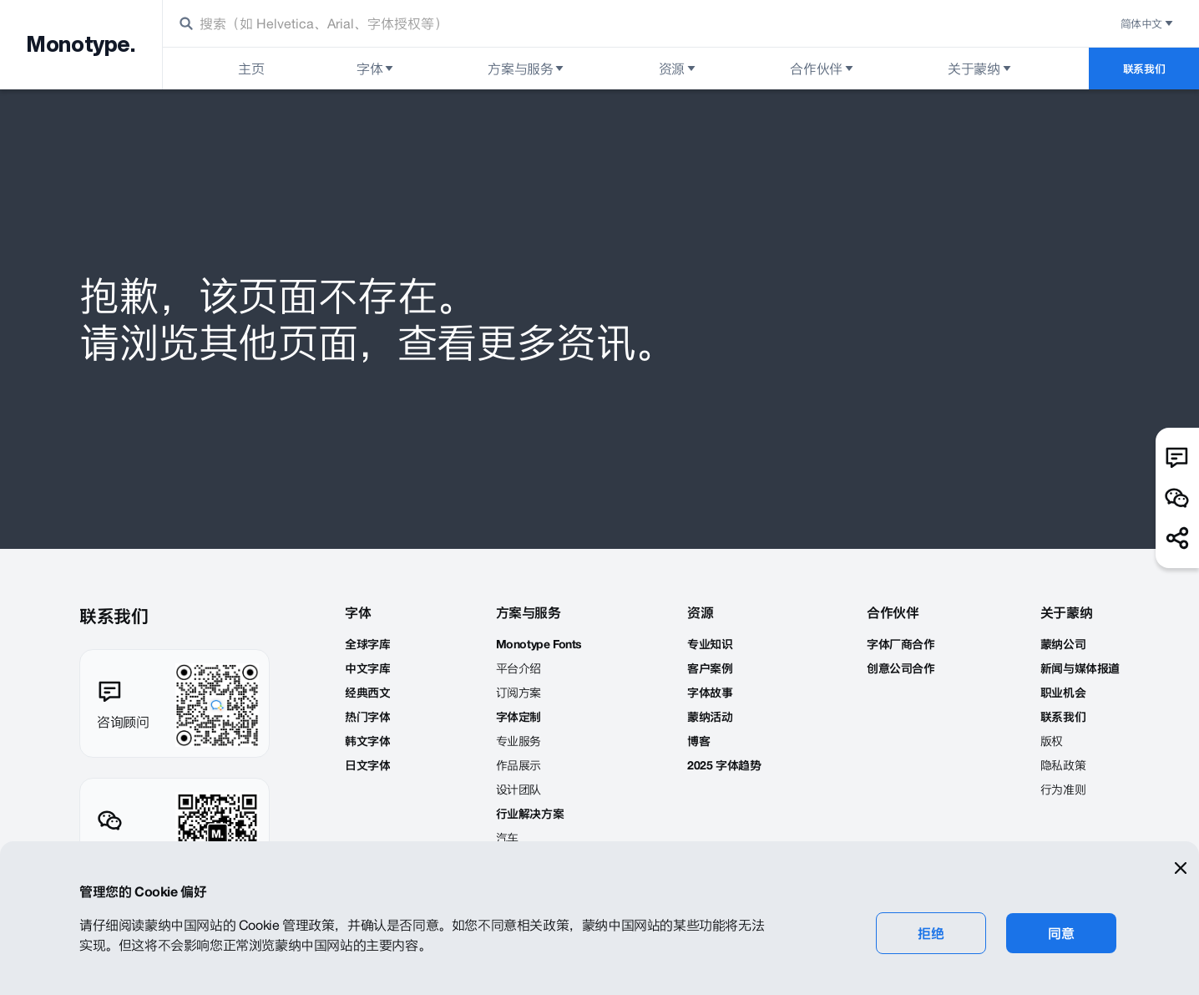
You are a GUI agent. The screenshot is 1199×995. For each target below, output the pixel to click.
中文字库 (367, 668)
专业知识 (709, 644)
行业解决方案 (530, 813)
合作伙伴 (822, 68)
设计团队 (518, 789)
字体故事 (709, 692)
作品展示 (518, 765)
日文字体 (367, 765)
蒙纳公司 (1062, 644)
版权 (1051, 741)
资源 (678, 68)
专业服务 (518, 741)
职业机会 (1062, 692)
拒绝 (931, 933)
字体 (376, 68)
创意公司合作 (901, 668)
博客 (698, 741)
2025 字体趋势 (724, 765)
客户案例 (709, 668)
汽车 (507, 837)
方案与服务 (527, 68)
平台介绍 (518, 668)
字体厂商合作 (901, 644)
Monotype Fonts (539, 644)
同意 (1061, 933)
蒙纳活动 (709, 716)
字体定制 (518, 716)
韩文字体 (367, 741)
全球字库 (367, 644)
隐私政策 (1062, 765)
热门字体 (367, 716)
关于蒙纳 (980, 68)
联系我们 (1144, 68)
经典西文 (367, 692)
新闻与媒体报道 (1080, 668)
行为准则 (1062, 789)
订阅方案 (518, 692)
